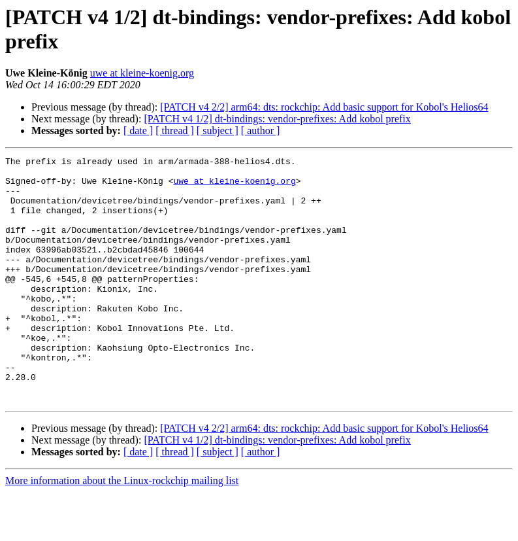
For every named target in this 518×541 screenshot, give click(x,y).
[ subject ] (217, 130)
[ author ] (260, 130)
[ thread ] (174, 130)
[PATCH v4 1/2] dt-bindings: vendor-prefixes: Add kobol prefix (277, 118)
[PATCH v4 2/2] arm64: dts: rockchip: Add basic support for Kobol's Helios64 (324, 107)
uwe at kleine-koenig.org (142, 73)
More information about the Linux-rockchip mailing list (121, 529)
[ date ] (138, 130)
